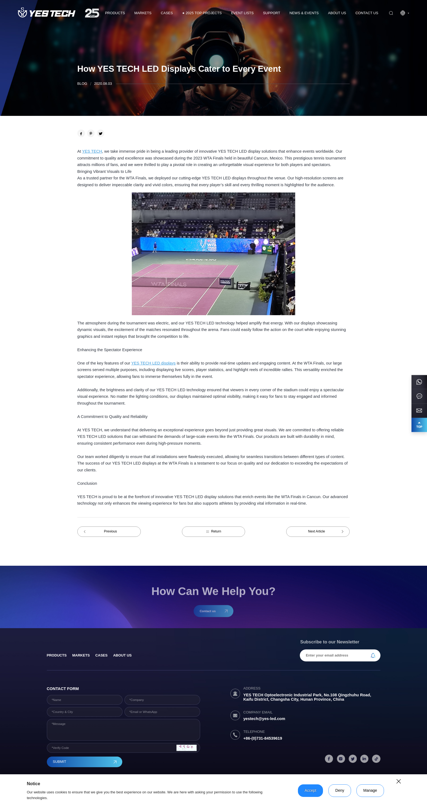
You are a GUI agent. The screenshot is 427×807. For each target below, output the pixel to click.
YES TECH (92, 151)
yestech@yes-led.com (264, 718)
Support (271, 13)
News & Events (304, 13)
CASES (167, 13)
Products (115, 13)
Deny (339, 790)
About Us (337, 13)
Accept (310, 790)
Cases (101, 655)
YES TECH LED (145, 363)
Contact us (366, 13)
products (57, 655)
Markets (142, 13)
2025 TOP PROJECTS (202, 13)
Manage (370, 790)
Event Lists (242, 13)
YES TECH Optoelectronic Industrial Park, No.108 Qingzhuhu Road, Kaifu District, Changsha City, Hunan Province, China (307, 697)
